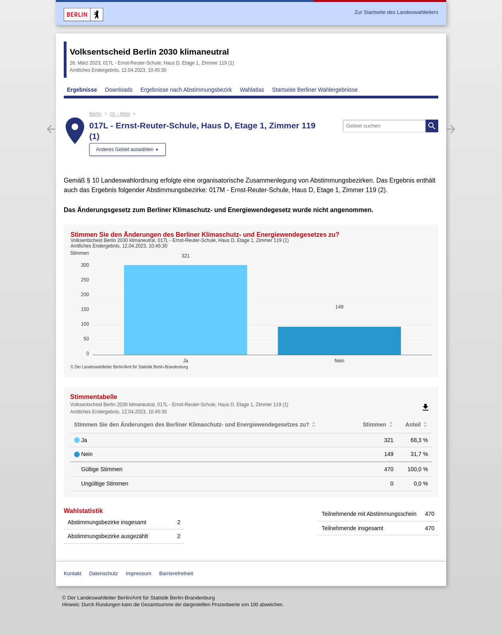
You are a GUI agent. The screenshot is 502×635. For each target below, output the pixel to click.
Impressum (138, 573)
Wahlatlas (252, 90)
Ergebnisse (82, 90)
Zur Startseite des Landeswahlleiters (396, 12)
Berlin (95, 114)
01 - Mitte (120, 114)
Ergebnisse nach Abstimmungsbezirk (186, 90)
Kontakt (72, 573)
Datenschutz (103, 573)
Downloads (118, 90)
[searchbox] (390, 126)
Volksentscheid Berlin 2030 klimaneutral (149, 51)
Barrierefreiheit (176, 573)
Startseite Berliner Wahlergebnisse (315, 90)
